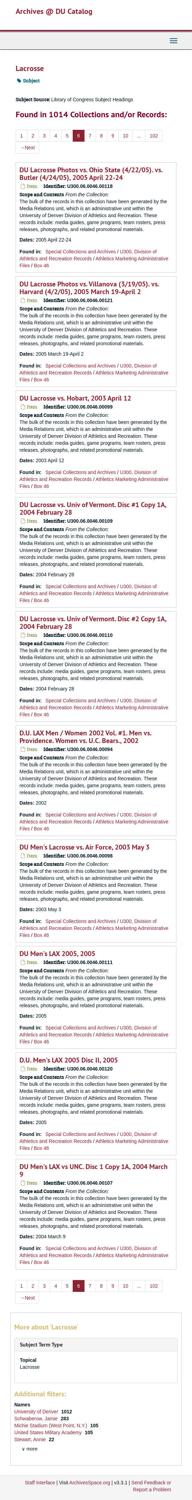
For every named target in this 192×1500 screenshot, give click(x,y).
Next (27, 147)
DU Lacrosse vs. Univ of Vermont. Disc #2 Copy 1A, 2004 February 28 (92, 622)
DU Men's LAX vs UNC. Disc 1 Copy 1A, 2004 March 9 (93, 1170)
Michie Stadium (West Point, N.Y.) (51, 1425)
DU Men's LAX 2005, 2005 (57, 953)
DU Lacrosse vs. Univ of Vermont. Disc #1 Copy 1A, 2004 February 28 (92, 508)
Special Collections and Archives (81, 251)
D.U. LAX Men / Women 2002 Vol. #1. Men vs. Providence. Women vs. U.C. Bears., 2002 (85, 736)
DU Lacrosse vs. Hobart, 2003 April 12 (75, 398)
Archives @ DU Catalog (54, 11)
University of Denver (36, 1411)
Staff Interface (40, 1482)
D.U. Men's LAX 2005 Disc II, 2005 (68, 1060)
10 (125, 136)
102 (154, 136)
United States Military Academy (48, 1432)
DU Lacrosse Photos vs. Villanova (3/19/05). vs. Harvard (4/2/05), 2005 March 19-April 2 (89, 287)
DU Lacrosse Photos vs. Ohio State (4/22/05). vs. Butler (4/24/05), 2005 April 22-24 (90, 173)
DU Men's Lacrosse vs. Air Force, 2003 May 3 (84, 847)
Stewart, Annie (30, 1439)
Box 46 (41, 265)
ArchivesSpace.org (89, 1482)
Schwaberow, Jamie (36, 1418)
